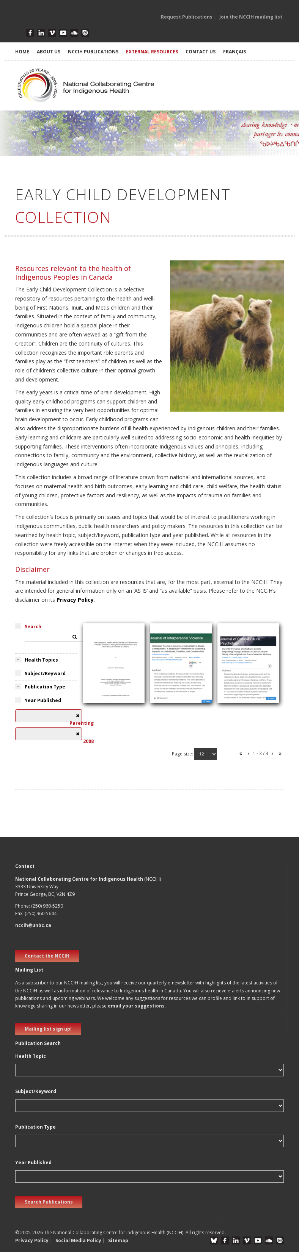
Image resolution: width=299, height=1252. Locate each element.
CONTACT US (201, 51)
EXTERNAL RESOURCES (152, 51)
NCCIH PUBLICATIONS (93, 51)
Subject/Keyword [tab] (45, 673)
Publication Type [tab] (45, 687)
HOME (22, 51)
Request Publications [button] (186, 17)
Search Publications (49, 1202)
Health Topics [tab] (41, 660)
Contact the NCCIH (47, 956)
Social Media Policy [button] (78, 1240)
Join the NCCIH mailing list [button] (250, 17)
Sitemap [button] (118, 1240)
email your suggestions (136, 1006)
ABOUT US (48, 51)
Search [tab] (33, 626)
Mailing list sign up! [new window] (48, 1029)
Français (234, 51)
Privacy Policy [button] (32, 1240)
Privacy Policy (75, 599)
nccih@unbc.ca (33, 925)
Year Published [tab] (43, 700)
